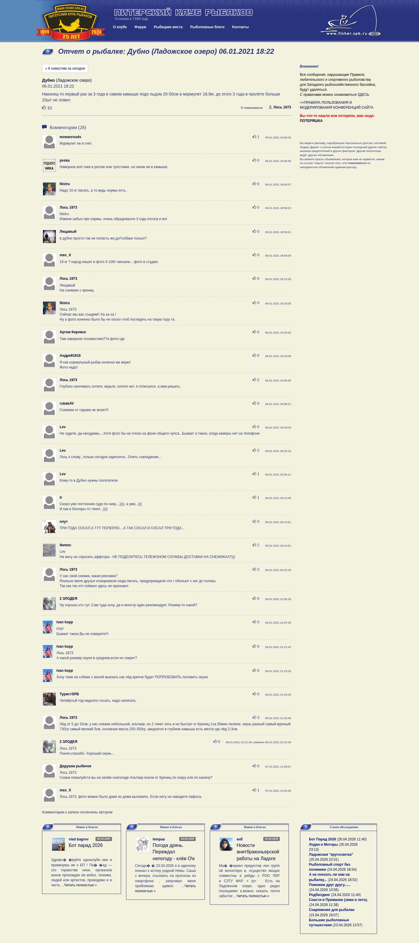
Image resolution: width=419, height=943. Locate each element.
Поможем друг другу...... (330, 885)
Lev (63, 427)
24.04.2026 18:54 (342, 869)
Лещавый (68, 232)
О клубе (120, 27)
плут (64, 522)
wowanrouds (70, 137)
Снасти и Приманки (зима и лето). (338, 900)
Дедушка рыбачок (75, 766)
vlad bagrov (78, 839)
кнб (240, 839)
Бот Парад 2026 (322, 839)
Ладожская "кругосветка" (331, 854)
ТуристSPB (69, 694)
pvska (65, 160)
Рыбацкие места (168, 27)
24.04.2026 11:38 (324, 905)
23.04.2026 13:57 (347, 925)
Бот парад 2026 (86, 845)
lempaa (159, 839)
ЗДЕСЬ (363, 95)
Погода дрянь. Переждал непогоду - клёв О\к (174, 852)
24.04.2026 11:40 (346, 895)
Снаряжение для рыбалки (332, 910)
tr (61, 497)
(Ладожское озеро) (67, 80)
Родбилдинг (319, 895)
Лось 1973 (280, 107)
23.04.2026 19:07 (324, 915)
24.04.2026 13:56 (324, 890)
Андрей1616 (70, 356)
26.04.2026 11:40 (352, 839)
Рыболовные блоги (207, 27)
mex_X (65, 255)
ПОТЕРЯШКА (311, 121)
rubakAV (67, 403)
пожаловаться (251, 107)
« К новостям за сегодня (65, 68)
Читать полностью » (80, 885)
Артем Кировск (73, 332)
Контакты (240, 27)
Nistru (65, 184)
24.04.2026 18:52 (342, 880)
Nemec (65, 545)
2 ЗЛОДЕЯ (68, 599)
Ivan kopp (64, 622)
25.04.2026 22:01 (324, 859)
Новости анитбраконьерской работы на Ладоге (258, 852)
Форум (140, 27)
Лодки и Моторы (323, 844)
